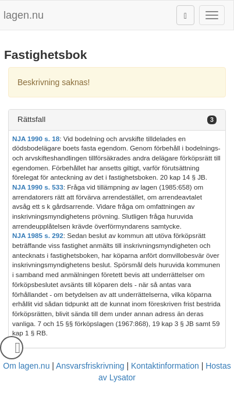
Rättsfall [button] (31, 119)
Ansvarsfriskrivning (90, 365)
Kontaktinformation (165, 365)
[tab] (117, 120)
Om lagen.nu (26, 365)
